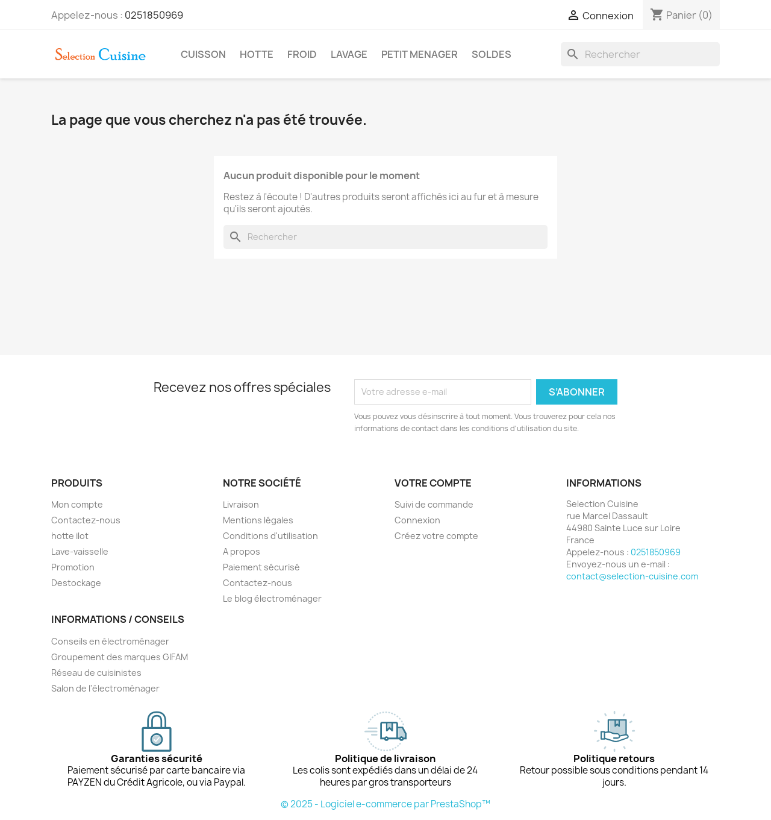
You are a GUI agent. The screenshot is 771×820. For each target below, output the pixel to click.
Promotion (73, 567)
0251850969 (154, 15)
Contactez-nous (85, 520)
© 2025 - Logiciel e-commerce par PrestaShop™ (385, 804)
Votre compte (433, 483)
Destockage (76, 582)
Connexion (417, 520)
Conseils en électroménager (110, 641)
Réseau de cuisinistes (96, 672)
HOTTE (256, 54)
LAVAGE (349, 54)
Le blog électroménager (272, 598)
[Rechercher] (640, 54)
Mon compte (77, 504)
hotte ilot (70, 535)
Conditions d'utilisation (270, 535)
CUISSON (203, 54)
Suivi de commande (434, 504)
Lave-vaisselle (79, 551)
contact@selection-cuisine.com (632, 576)
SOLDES (491, 54)
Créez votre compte (436, 535)
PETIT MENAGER (419, 54)
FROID (302, 54)
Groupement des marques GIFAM (119, 657)
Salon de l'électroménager (105, 688)
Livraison (241, 504)
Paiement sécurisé (261, 567)
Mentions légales (258, 520)
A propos (241, 551)
